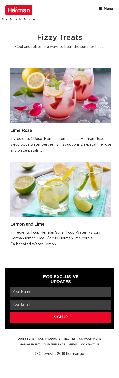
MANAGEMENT (30, 344)
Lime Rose (21, 131)
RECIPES (70, 339)
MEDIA (73, 344)
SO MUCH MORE (90, 339)
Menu (105, 9)
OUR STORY (26, 339)
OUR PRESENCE (54, 344)
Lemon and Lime (27, 224)
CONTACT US (90, 344)
